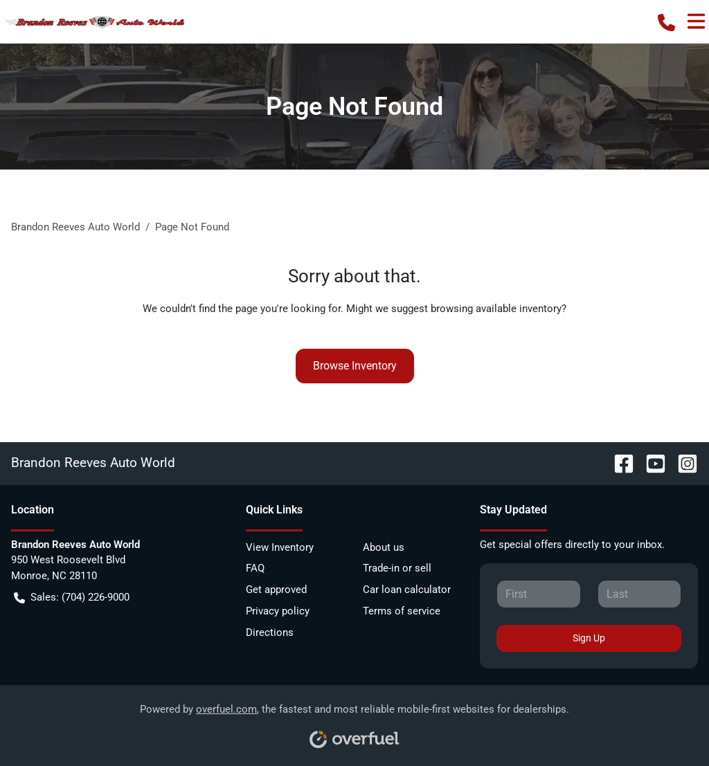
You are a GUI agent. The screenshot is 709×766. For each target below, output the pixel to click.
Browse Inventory (355, 365)
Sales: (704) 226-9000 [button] (71, 597)
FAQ (255, 568)
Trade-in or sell (397, 568)
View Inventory (280, 547)
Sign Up (589, 638)
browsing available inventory (496, 308)
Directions (270, 632)
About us (383, 547)
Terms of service (401, 611)
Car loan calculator (407, 589)
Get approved (276, 589)
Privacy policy (277, 611)
